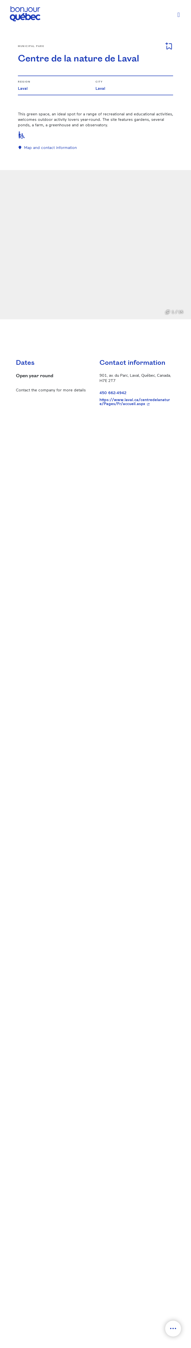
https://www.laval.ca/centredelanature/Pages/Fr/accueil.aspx (135, 402)
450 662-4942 (112, 392)
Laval (23, 88)
